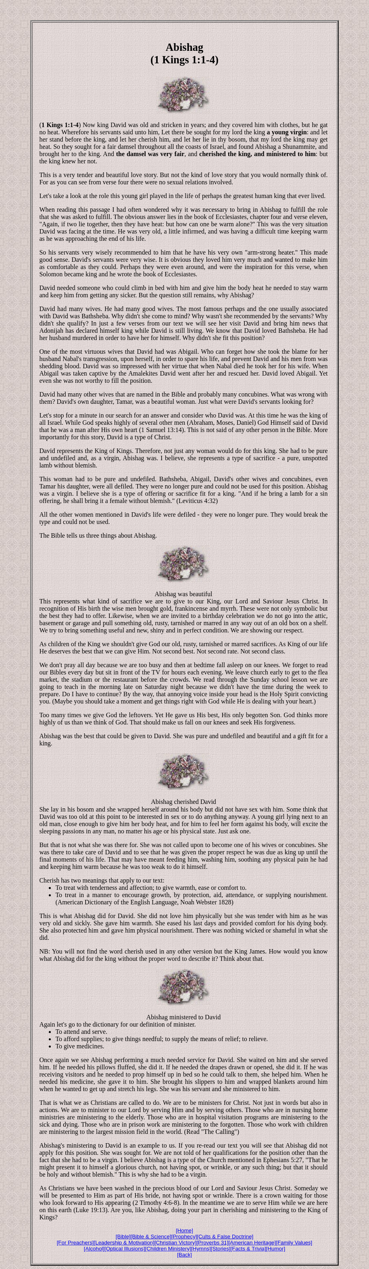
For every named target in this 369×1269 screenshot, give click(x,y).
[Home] (184, 1230)
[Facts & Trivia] (248, 1249)
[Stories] (221, 1249)
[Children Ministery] (168, 1249)
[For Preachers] (75, 1243)
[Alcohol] (94, 1249)
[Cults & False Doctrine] (225, 1237)
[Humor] (275, 1249)
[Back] (184, 1255)
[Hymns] (201, 1249)
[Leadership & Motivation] (124, 1243)
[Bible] (123, 1237)
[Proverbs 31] (212, 1243)
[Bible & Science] (151, 1237)
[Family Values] (294, 1243)
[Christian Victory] (175, 1243)
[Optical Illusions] (124, 1249)
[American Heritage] (252, 1243)
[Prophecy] (184, 1237)
